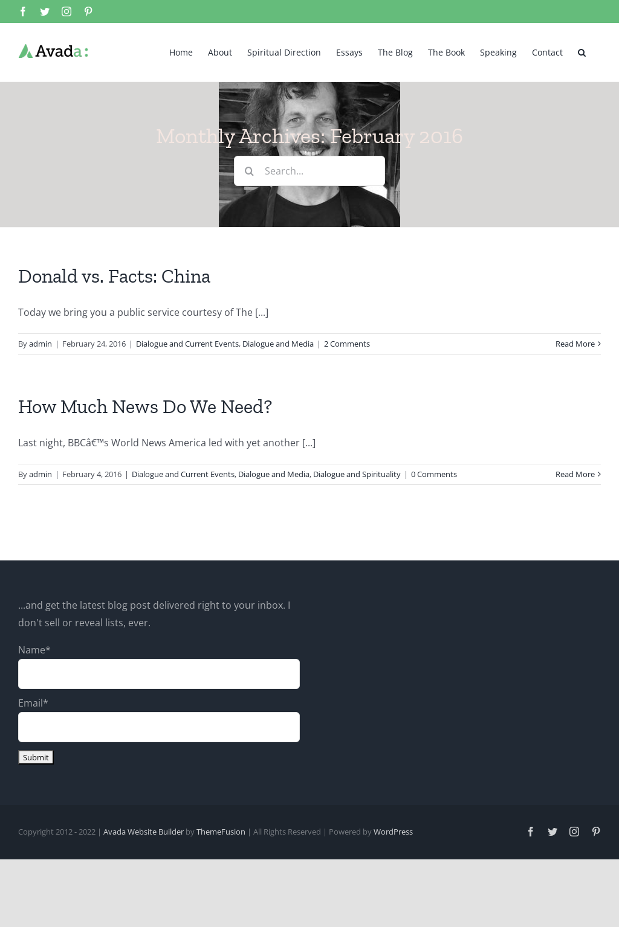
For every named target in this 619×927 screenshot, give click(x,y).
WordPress (393, 831)
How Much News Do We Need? (145, 406)
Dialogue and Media (278, 343)
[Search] (249, 171)
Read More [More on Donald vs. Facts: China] (575, 343)
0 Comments (434, 474)
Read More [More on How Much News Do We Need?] (575, 474)
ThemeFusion (220, 831)
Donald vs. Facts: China (114, 276)
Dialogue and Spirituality (357, 474)
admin (40, 343)
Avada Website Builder (143, 831)
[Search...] (309, 171)
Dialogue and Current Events (187, 343)
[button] (582, 51)
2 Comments (347, 343)
